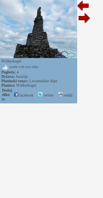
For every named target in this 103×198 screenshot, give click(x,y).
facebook (24, 95)
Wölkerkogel (26, 85)
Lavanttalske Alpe (43, 81)
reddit (65, 95)
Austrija (21, 77)
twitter (46, 95)
